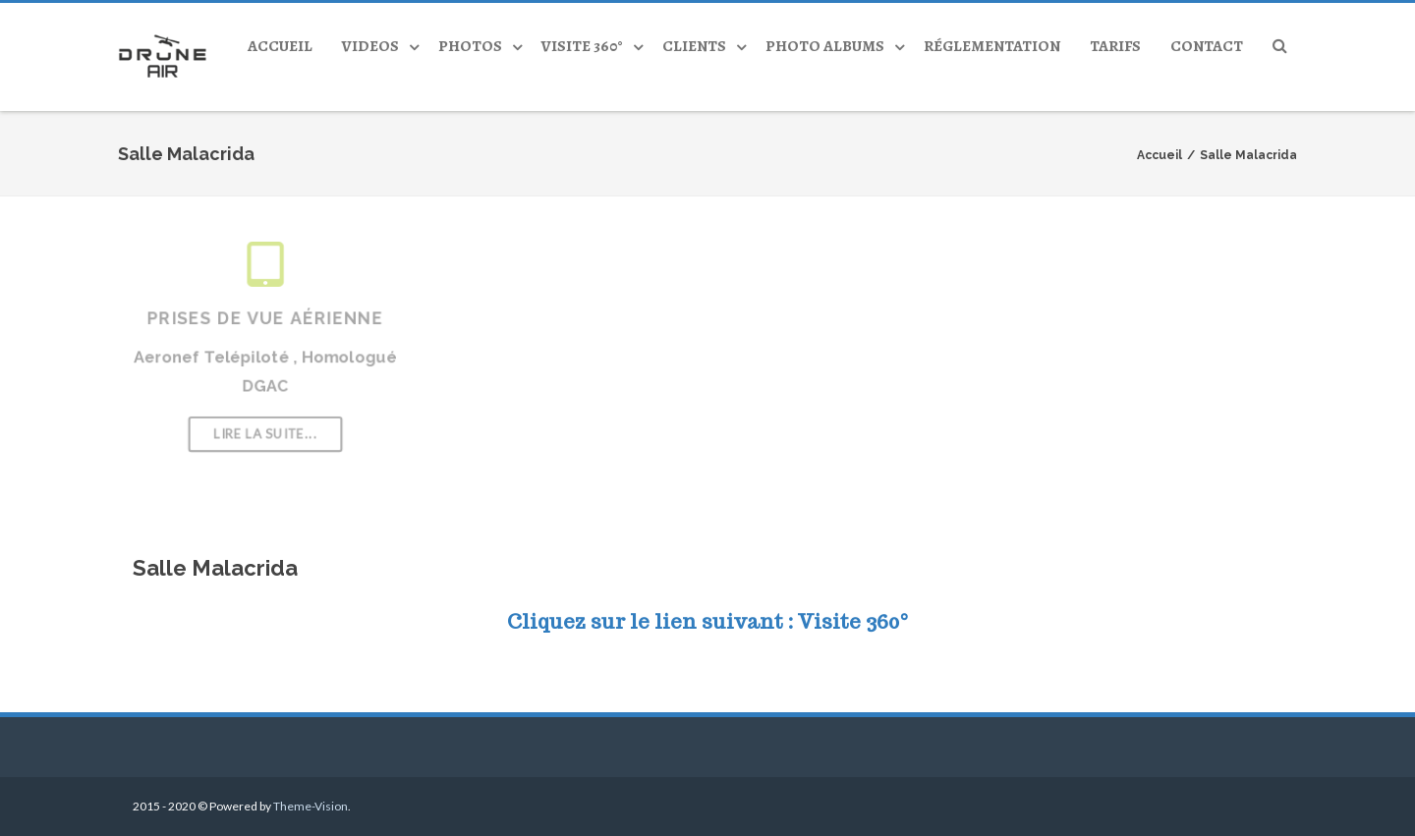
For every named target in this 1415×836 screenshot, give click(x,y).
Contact (1206, 46)
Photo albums (824, 46)
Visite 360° (582, 46)
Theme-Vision (310, 806)
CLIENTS (694, 46)
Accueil (280, 46)
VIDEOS (370, 46)
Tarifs (1115, 46)
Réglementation (992, 46)
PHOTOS (470, 46)
